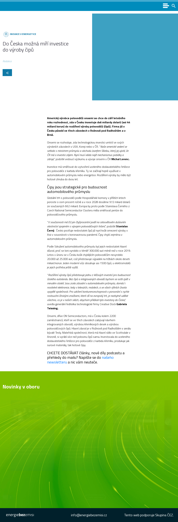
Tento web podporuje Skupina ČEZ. (149, 515)
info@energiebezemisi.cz (89, 515)
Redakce (7, 62)
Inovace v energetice (22, 34)
